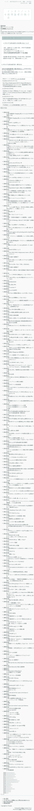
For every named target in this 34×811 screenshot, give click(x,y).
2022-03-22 (6, 133)
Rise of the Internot (8, 801)
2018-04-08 (6, 258)
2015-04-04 (6, 319)
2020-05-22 (6, 193)
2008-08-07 (6, 691)
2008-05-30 (6, 727)
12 (13, 775)
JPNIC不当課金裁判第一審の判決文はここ (13, 69)
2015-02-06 (6, 333)
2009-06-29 (6, 637)
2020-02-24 (6, 199)
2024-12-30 (6, 112)
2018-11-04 (6, 248)
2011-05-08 (6, 544)
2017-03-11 (6, 276)
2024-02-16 (6, 121)
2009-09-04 (6, 632)
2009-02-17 (6, 668)
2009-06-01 (6, 646)
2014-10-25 (6, 356)
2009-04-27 (6, 651)
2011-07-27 (6, 529)
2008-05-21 (6, 733)
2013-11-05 (6, 414)
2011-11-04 (6, 511)
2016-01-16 (6, 291)
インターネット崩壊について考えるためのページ (17, 800)
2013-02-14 (6, 464)
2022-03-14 (6, 138)
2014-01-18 (8, 38)
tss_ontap (25, 52)
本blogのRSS (7, 803)
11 (13, 772)
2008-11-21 (6, 674)
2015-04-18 (6, 316)
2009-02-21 (6, 661)
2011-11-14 (6, 508)
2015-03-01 (6, 324)
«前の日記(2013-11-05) (15, 1)
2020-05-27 (6, 189)
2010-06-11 (6, 585)
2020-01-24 (6, 205)
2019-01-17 (6, 239)
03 (7, 774)
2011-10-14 (6, 523)
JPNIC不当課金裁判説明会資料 (12, 52)
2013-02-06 (6, 467)
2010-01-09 (6, 598)
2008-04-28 (6, 765)
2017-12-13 (6, 263)
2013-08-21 (6, 436)
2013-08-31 (6, 432)
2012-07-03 (6, 486)
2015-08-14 (6, 311)
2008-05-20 (6, 739)
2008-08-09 (6, 686)
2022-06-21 (6, 124)
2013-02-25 (6, 461)
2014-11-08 (6, 350)
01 (6, 775)
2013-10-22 (6, 417)
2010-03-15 (6, 591)
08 (11, 772)
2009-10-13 (6, 620)
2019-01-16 (6, 243)
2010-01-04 (6, 601)
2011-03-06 (6, 549)
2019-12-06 (6, 216)
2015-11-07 (6, 299)
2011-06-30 (6, 538)
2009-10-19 (6, 617)
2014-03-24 (6, 399)
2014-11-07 (6, 353)
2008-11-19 (6, 676)
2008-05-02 (6, 762)
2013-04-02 (6, 455)
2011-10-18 (6, 520)
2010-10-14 (6, 566)
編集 (30, 3)
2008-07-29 (6, 697)
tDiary (22, 808)
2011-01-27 (6, 555)
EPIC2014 (3, 25)
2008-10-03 (6, 679)
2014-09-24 (6, 361)
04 (6, 772)
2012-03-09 (6, 504)
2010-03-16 (6, 588)
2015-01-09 (6, 338)
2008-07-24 (6, 701)
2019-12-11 (6, 213)
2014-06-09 (6, 383)
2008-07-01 (6, 707)
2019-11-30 (6, 223)
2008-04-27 (6, 768)
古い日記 (6, 798)
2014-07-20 (6, 372)
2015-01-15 (6, 336)
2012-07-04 (6, 482)
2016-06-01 (6, 288)
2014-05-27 (6, 390)
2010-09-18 (6, 577)
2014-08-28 (6, 364)
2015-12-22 (6, 296)
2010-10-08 (6, 570)
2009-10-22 (6, 614)
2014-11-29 (6, 346)
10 (12, 772)
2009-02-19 (6, 665)
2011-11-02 (6, 514)
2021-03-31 (6, 168)
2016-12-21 (6, 280)
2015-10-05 (6, 303)
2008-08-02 (6, 694)
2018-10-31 (6, 251)
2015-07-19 (6, 313)
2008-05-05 (6, 754)
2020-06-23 (6, 186)
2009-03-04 (6, 658)
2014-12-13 (6, 343)
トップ (6, 1)
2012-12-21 (6, 471)
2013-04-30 (6, 448)
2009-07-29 (6, 635)
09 (12, 774)
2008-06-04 (6, 721)
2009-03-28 (6, 654)
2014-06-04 (6, 386)
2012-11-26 (6, 474)
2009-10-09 (6, 625)
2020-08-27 (6, 179)
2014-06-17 (6, 380)
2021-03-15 (6, 171)
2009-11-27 (6, 607)
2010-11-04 (6, 563)
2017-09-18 (6, 265)
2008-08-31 (6, 684)
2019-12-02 (6, 218)
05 (7, 772)
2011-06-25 (6, 541)
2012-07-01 (6, 489)
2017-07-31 (6, 273)
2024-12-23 (6, 116)
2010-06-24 (6, 582)
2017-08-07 (6, 268)
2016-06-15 (6, 286)
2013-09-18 (6, 429)
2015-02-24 (6, 328)
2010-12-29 (6, 560)
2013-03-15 (6, 458)
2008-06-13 (6, 718)
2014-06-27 (6, 375)
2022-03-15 (6, 136)
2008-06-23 (6, 715)
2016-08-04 (6, 283)
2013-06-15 (6, 441)
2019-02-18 (6, 230)
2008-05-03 (6, 758)
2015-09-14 (6, 308)
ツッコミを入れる (20, 78)
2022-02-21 (6, 144)
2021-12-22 (6, 157)
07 (10, 772)
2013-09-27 (6, 424)
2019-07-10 (6, 226)
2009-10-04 (6, 627)
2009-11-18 (6, 611)
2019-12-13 (6, 210)
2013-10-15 (6, 420)
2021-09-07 (6, 164)
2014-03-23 (6, 404)
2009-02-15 (6, 669)
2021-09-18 (6, 161)
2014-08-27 (6, 368)
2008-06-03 (6, 724)
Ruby (20, 809)
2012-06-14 (6, 499)
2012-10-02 (6, 477)
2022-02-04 (6, 151)
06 (8, 772)
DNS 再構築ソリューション (7, 28)
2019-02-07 (6, 234)
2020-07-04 (6, 183)
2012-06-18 (6, 497)
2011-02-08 (6, 552)
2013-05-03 (6, 444)
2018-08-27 (6, 255)
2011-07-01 (6, 533)
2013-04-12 (6, 452)
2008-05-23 (6, 730)
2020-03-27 (6, 196)
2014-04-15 (6, 395)
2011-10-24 (6, 517)
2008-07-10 (6, 704)
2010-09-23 (6, 573)
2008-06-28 (6, 711)
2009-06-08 (6, 642)
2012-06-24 (6, 492)
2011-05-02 (6, 547)
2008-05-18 (6, 745)
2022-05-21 (6, 128)
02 (6, 774)
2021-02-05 (6, 176)
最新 (24, 1)
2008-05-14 (6, 747)
